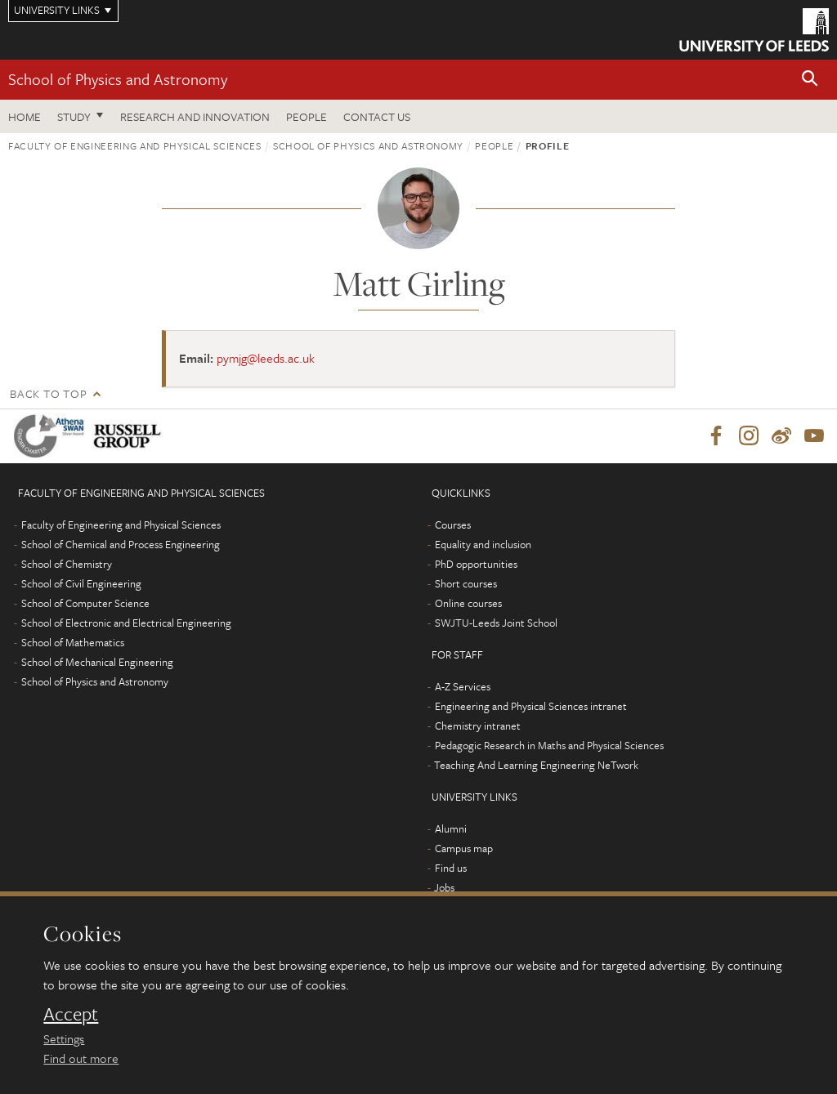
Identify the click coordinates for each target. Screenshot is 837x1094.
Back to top (48, 393)
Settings (63, 1038)
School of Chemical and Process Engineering (120, 544)
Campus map (464, 848)
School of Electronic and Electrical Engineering (126, 622)
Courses (453, 524)
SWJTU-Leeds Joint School (496, 622)
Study (74, 116)
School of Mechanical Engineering (97, 662)
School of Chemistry (66, 564)
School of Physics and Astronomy (117, 79)
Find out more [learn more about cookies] (81, 1058)
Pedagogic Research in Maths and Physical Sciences (549, 745)
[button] (810, 79)
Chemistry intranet (478, 725)
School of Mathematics (72, 642)
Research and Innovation (195, 116)
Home (24, 116)
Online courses (468, 603)
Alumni (451, 828)
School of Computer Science (85, 603)
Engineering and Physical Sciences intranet (531, 706)
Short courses (466, 583)
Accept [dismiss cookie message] (70, 1014)
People (306, 116)
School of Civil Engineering (81, 583)
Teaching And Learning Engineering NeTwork (536, 765)
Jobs (444, 887)
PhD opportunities (476, 564)
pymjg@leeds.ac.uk (266, 358)
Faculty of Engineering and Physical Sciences (135, 145)
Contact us (376, 116)
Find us (451, 868)
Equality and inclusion (483, 544)
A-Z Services (462, 686)
